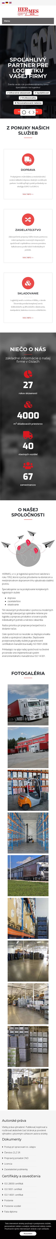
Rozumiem (28, 1234)
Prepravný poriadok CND (16, 1158)
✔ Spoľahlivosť (42, 93)
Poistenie (8, 1200)
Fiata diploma (10, 1211)
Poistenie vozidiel (12, 1206)
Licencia (8, 1163)
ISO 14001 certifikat (13, 1194)
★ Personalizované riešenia (28, 103)
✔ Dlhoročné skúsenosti (18, 93)
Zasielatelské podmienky (16, 1169)
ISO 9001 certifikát (13, 1189)
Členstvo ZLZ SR (12, 1152)
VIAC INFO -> (28, 194)
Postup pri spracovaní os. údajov (20, 1146)
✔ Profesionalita (28, 98)
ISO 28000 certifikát (13, 1183)
